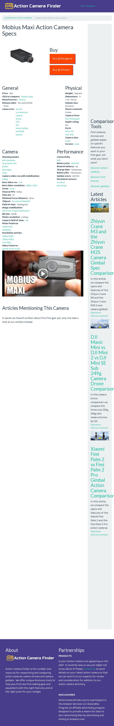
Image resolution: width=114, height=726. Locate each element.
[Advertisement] (42, 344)
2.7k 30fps (6, 242)
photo (5, 166)
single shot (7, 226)
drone (18, 119)
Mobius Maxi (27, 96)
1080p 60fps (8, 239)
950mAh (75, 163)
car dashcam (22, 112)
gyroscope (62, 185)
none (76, 144)
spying (19, 134)
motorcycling (22, 128)
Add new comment (99, 316)
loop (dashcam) (9, 163)
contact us (89, 669)
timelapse (6, 230)
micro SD (69, 131)
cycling (19, 115)
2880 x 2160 (31, 185)
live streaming (8, 160)
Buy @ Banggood (62, 59)
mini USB (69, 134)
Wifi (59, 160)
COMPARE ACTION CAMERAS (18, 18)
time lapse (7, 170)
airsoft (19, 109)
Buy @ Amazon (61, 70)
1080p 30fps (8, 236)
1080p (5, 179)
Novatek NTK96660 (21, 201)
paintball (20, 131)
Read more (96, 312)
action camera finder (37, 6)
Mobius (22, 100)
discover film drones (98, 179)
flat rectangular (72, 119)
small (67, 141)
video (4, 173)
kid (17, 125)
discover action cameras (99, 170)
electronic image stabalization (16, 211)
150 (27, 220)
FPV (18, 122)
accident (61, 182)
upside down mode (11, 249)
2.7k (20, 182)
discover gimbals (100, 186)
